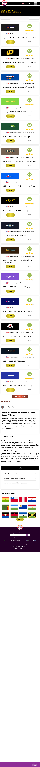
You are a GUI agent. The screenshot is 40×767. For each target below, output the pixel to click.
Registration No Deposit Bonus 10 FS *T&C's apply (18, 62)
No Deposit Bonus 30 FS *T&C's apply (15, 211)
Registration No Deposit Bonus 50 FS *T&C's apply (18, 38)
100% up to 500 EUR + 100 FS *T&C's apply (17, 312)
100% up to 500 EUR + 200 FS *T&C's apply (17, 137)
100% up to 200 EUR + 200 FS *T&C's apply (17, 336)
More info (34, 763)
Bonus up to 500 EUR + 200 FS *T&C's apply (17, 112)
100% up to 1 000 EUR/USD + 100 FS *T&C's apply (19, 186)
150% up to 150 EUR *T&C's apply (14, 235)
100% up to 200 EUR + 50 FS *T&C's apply (16, 287)
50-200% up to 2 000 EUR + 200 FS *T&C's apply (19, 161)
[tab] (20, 474)
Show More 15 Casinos (20, 396)
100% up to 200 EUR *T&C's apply (14, 361)
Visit (10, 42)
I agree (34, 765)
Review (29, 41)
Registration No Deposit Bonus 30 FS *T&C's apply (18, 87)
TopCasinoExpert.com (20, 760)
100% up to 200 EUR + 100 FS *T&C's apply (17, 386)
